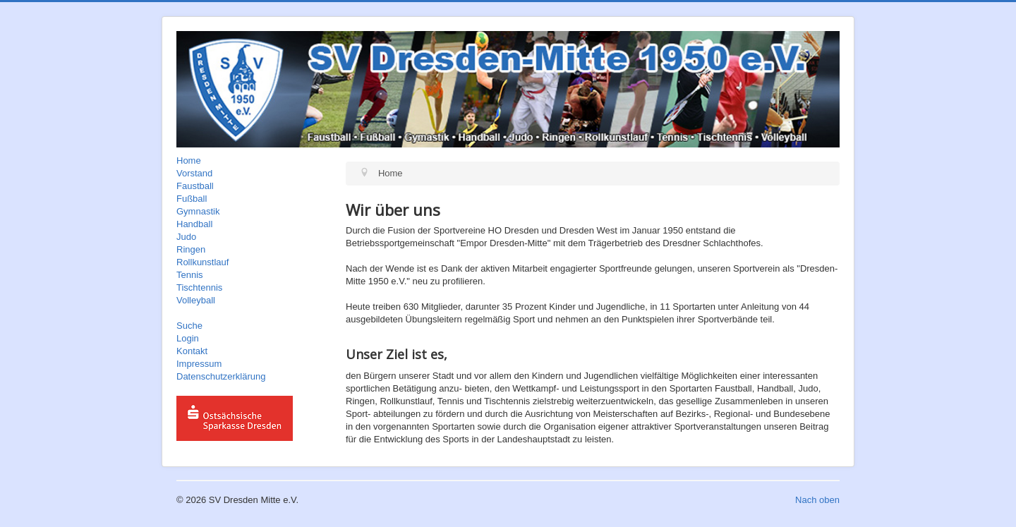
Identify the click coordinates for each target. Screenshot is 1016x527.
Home (188, 160)
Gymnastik (197, 211)
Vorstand (194, 173)
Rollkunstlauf (202, 262)
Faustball (195, 186)
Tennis (189, 274)
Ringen (190, 249)
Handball (194, 224)
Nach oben (817, 500)
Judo (186, 236)
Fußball (191, 198)
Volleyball (195, 300)
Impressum (199, 363)
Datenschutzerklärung (220, 376)
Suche (189, 325)
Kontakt (191, 351)
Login (187, 338)
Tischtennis (199, 287)
